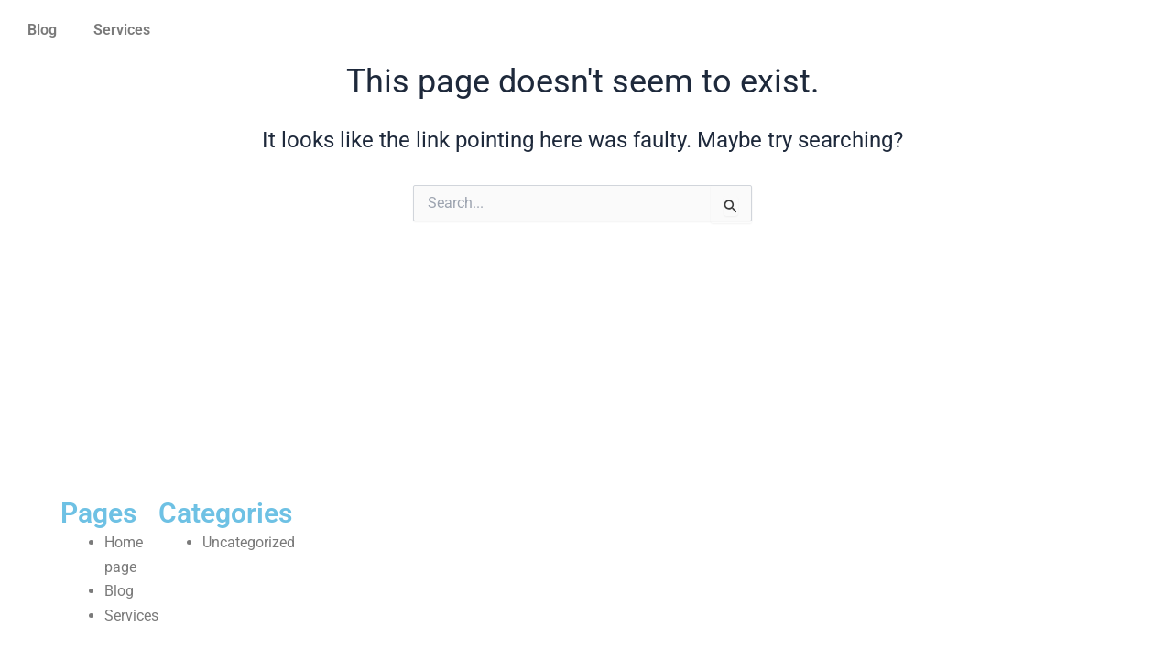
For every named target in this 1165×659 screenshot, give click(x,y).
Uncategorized (248, 542)
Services (121, 29)
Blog (42, 29)
